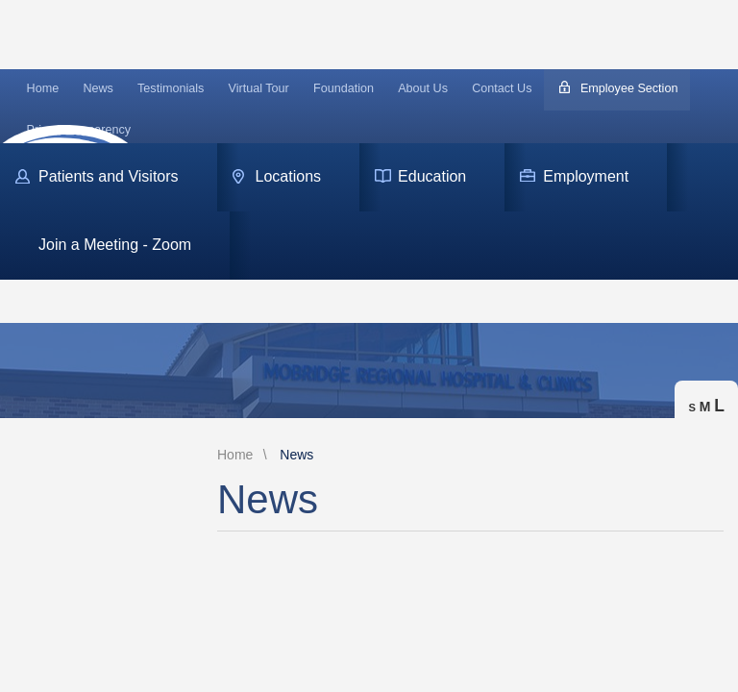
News (98, 88)
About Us (423, 88)
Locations (289, 176)
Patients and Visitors (108, 176)
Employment (585, 176)
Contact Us (501, 88)
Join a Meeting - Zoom (114, 244)
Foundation (343, 88)
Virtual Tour (259, 88)
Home (43, 88)
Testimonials (170, 88)
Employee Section (629, 88)
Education (432, 176)
